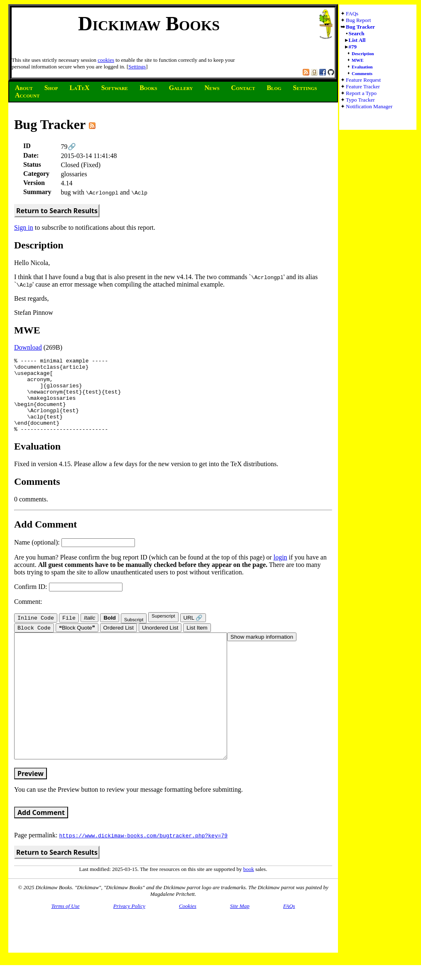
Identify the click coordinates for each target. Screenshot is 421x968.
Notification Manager (369, 106)
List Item (196, 643)
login (280, 572)
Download (28, 347)
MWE (357, 60)
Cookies (187, 947)
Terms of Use (65, 947)
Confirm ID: (68, 601)
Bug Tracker (360, 27)
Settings (137, 66)
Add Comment (41, 853)
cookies (106, 60)
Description (363, 53)
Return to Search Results (57, 210)
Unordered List (160, 643)
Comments (362, 73)
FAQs (352, 13)
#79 (353, 47)
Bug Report (358, 20)
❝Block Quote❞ (77, 643)
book (248, 910)
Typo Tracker (360, 100)
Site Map (240, 947)
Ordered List (118, 643)
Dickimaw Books (149, 23)
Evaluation (362, 66)
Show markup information (261, 652)
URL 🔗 (193, 633)
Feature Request (363, 80)
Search (357, 33)
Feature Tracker (363, 86)
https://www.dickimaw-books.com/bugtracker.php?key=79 (143, 876)
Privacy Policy (129, 947)
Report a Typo (361, 93)
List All (357, 40)
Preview (30, 814)
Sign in (23, 227)
